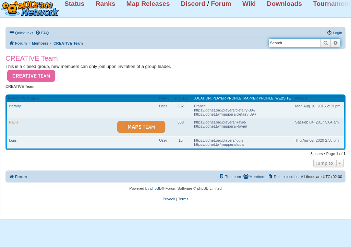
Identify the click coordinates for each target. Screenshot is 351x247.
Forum (221, 3)
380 (181, 122)
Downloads (284, 3)
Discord (193, 3)
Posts (181, 98)
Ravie (14, 122)
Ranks (106, 3)
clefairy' (15, 106)
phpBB (155, 188)
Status (74, 3)
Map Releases (148, 3)
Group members (23, 98)
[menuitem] (42, 33)
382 (181, 106)
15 (181, 140)
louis (13, 140)
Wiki (249, 3)
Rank (164, 98)
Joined (300, 98)
